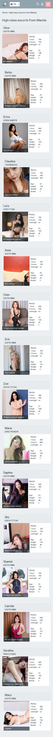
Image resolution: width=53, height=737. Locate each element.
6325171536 (9, 209)
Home (5, 13)
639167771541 (10, 387)
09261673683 (9, 654)
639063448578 (10, 120)
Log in (42, 4)
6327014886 (9, 31)
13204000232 (11, 165)
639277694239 (11, 431)
